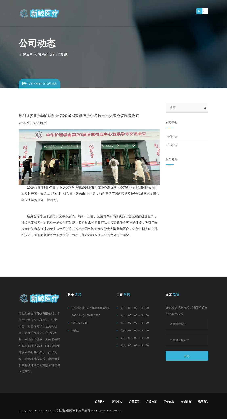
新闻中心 (40, 83)
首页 (30, 83)
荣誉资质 (169, 401)
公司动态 (52, 83)
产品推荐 (151, 401)
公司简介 (100, 401)
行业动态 (172, 145)
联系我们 (203, 401)
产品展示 (134, 401)
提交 (187, 356)
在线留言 (186, 401)
